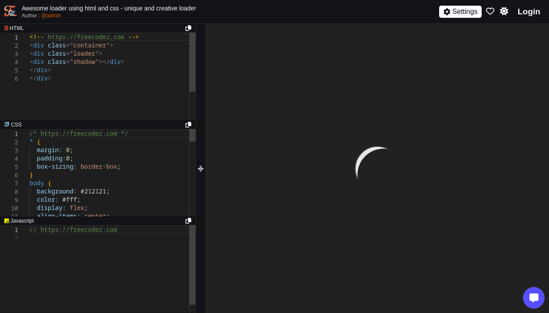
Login (529, 11)
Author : (41, 16)
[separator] (97, 124)
